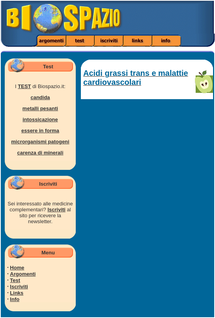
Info (14, 299)
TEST (24, 86)
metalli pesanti (40, 108)
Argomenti (23, 274)
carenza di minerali (40, 153)
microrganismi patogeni (40, 142)
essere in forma (40, 131)
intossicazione (40, 119)
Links (16, 293)
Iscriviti (56, 210)
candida (40, 97)
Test (15, 280)
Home (17, 268)
